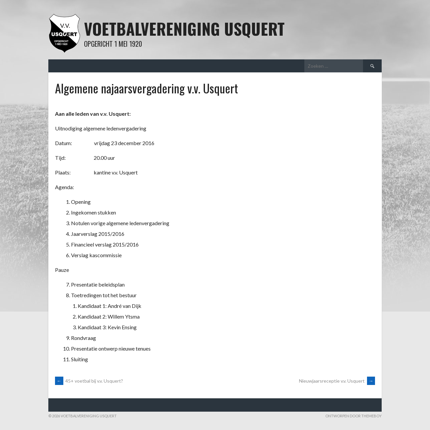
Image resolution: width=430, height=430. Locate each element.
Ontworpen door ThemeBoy (353, 416)
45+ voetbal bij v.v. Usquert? (89, 381)
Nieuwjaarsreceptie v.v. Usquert (337, 381)
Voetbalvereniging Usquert (184, 28)
